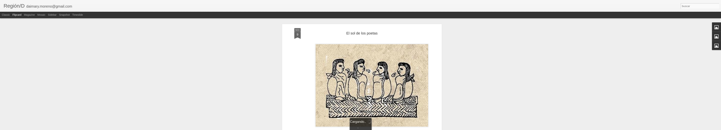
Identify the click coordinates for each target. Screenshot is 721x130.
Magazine (29, 14)
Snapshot (64, 14)
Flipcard (16, 14)
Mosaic (41, 14)
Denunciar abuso (386, 128)
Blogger (374, 128)
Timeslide (77, 14)
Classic (6, 14)
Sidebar (52, 14)
